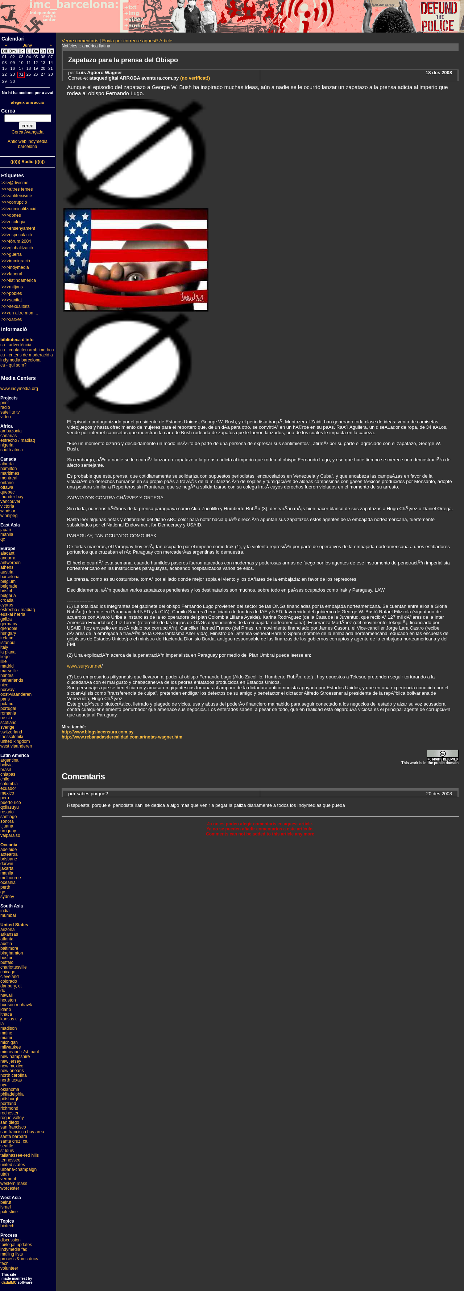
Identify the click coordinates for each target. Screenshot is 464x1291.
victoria (7, 506)
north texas (11, 1080)
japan (5, 529)
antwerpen (10, 562)
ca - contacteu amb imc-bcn (27, 349)
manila (6, 534)
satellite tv (10, 412)
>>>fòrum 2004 (16, 241)
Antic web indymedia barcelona (27, 144)
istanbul (7, 642)
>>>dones (11, 215)
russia (6, 717)
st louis (7, 1150)
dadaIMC (9, 1282)
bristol (6, 590)
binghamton (11, 953)
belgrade (8, 586)
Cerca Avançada (28, 132)
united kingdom (15, 741)
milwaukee (10, 1047)
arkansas (9, 934)
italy (4, 647)
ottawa (6, 487)
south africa (11, 449)
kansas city (11, 1018)
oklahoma (9, 1089)
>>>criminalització (18, 208)
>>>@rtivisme (15, 182)
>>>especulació (16, 234)
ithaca (6, 1014)
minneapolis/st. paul (19, 1051)
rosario (7, 811)
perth (5, 887)
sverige (7, 727)
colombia (9, 783)
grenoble (8, 628)
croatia (6, 600)
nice (4, 684)
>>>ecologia (13, 221)
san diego (9, 1122)
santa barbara (13, 1136)
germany (8, 623)
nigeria (6, 445)
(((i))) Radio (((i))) (28, 161)
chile (4, 779)
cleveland (9, 976)
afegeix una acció (27, 102)
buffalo (6, 962)
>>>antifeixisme (16, 195)
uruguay (8, 830)
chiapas (7, 774)
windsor (7, 510)
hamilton (8, 468)
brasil (5, 769)
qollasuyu (9, 807)
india (4, 910)
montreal (8, 478)
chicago (7, 971)
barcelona (10, 576)
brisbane (8, 859)
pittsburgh (10, 1098)
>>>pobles (11, 293)
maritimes (9, 473)
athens (6, 567)
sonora (7, 821)
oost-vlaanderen (16, 694)
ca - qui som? (13, 365)
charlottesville (13, 967)
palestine (9, 1211)
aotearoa (8, 854)
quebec (7, 492)
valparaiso (10, 835)
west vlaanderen (16, 746)
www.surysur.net (84, 666)
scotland (8, 722)
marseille (9, 670)
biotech (7, 1225)
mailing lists (11, 1254)
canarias (8, 435)
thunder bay (11, 496)
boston (6, 957)
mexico (7, 793)
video (5, 416)
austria (6, 572)
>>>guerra (11, 254)
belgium (8, 581)
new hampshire (15, 1056)
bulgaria (8, 595)
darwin (6, 863)
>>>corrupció (14, 202)
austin (6, 943)
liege (4, 656)
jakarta (6, 868)
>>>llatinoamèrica (18, 280)
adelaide (8, 849)
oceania (8, 882)
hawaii (6, 995)
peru (4, 797)
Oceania (8, 844)
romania (8, 713)
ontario (7, 482)
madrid (7, 666)
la (2, 1023)
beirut (5, 1202)
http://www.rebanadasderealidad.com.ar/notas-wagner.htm (122, 737)
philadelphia (12, 1094)
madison (8, 1028)
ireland (6, 637)
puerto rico (10, 802)
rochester (9, 1113)
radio (5, 407)
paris (5, 699)
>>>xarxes (11, 319)
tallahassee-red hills (19, 1155)
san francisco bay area (22, 1131)
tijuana (6, 826)
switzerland (11, 732)
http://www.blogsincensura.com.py (97, 732)
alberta (7, 463)
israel (5, 1207)
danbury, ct (10, 986)
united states (12, 1164)
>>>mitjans (12, 286)
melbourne (10, 877)
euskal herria (12, 614)
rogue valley (12, 1117)
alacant (7, 553)
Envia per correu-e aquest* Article (137, 40)
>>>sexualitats (15, 306)
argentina (9, 760)
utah (4, 1174)
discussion (10, 1240)
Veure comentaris (80, 40)
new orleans (12, 1070)
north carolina (13, 1075)
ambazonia (11, 430)
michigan (9, 1042)
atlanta (6, 938)
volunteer (9, 1268)
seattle (6, 1145)
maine (6, 1033)
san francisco (13, 1127)
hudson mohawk (16, 1004)
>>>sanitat (11, 299)
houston (8, 1000)
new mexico (11, 1065)
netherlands (11, 680)
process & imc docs (19, 1258)
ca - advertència (15, 344)
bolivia (6, 764)
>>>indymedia (15, 267)
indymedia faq (14, 1249)
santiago (8, 816)
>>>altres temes (17, 189)
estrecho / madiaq (17, 440)
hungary (8, 633)
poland (6, 703)
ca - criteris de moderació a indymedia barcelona (26, 357)
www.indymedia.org (19, 388)
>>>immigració (15, 260)
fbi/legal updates (16, 1244)
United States (14, 924)
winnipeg (8, 515)
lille (3, 661)
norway (7, 689)
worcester (9, 1188)
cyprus (6, 605)
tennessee (10, 1160)
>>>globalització (17, 247)
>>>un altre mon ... (19, 313)
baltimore (9, 948)
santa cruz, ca (14, 1141)
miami (6, 1037)
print (4, 402)
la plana (8, 652)
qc (2, 539)
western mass (13, 1183)
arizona (7, 929)
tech (4, 1263)
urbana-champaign (18, 1169)
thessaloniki (11, 736)
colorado (8, 981)
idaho (5, 1009)
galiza (6, 619)
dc (2, 990)
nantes (6, 675)
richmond (9, 1108)
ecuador (8, 788)
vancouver (10, 501)
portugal (8, 708)
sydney (7, 896)
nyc (3, 1084)
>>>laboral (11, 273)
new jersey (10, 1061)
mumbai (8, 915)
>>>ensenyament (18, 228)
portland (8, 1103)
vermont (8, 1178)
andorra (7, 557)
